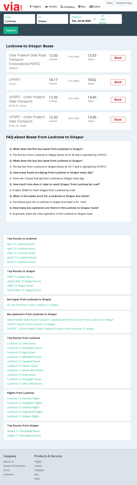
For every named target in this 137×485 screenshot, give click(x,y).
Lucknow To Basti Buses (21, 374)
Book (118, 57)
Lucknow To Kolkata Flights (23, 416)
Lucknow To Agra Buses (21, 352)
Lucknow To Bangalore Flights (24, 403)
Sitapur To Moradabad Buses (24, 435)
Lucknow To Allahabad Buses (24, 356)
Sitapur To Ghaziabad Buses (23, 431)
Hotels (38, 466)
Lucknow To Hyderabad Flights (25, 411)
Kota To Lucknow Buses (21, 253)
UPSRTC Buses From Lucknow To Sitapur (31, 324)
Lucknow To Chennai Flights (23, 407)
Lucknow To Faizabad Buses (23, 361)
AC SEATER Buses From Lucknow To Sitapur (33, 305)
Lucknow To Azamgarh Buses (24, 379)
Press (6, 470)
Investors (8, 474)
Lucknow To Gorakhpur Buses (24, 348)
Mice (37, 478)
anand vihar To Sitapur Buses (24, 281)
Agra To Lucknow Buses (21, 248)
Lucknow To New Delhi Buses (24, 383)
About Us (8, 461)
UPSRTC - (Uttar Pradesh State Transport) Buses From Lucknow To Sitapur (50, 328)
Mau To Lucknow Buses (21, 244)
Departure (77, 17)
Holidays (39, 470)
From (8, 17)
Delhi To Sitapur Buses (20, 276)
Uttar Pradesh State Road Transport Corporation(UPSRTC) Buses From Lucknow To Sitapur (60, 319)
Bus (36, 474)
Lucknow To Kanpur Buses (22, 365)
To (39, 17)
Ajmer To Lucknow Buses (22, 257)
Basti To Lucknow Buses (21, 262)
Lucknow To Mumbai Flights (23, 398)
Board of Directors (14, 466)
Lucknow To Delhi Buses (21, 343)
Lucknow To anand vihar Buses (25, 370)
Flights (38, 461)
